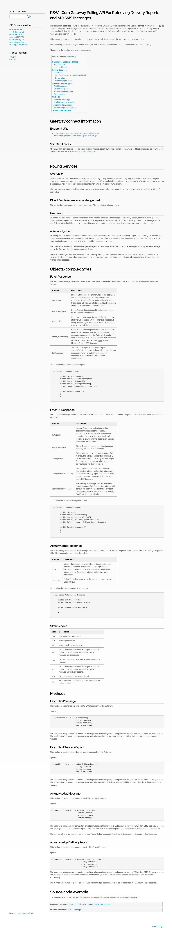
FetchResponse (60, 86)
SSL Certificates (60, 67)
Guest (154, 926)
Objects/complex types (62, 83)
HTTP (77, 904)
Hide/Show (71, 57)
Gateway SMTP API (16, 37)
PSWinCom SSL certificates (84, 152)
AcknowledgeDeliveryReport (65, 108)
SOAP (90, 904)
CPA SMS (12, 57)
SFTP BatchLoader (103, 904)
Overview (57, 73)
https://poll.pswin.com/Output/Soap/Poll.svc (81, 133)
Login (161, 926)
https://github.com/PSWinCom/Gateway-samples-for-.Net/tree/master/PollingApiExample (103, 897)
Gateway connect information (65, 62)
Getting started (18, 32)
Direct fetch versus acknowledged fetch (70, 75)
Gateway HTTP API (16, 35)
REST (70, 910)
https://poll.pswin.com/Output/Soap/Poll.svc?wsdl (76, 136)
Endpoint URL (59, 64)
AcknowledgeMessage (62, 105)
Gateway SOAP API (16, 42)
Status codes (59, 94)
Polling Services (59, 70)
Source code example (61, 110)
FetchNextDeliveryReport (64, 102)
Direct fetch (60, 78)
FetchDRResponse (61, 89)
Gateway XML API (15, 29)
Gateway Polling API (16, 40)
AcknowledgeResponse (63, 91)
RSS (160, 26)
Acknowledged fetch (63, 81)
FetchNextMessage (62, 99)
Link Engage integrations (18, 45)
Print (163, 26)
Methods (56, 97)
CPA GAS (12, 60)
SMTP (84, 904)
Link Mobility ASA (24, 913)
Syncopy (77, 910)
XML (71, 904)
